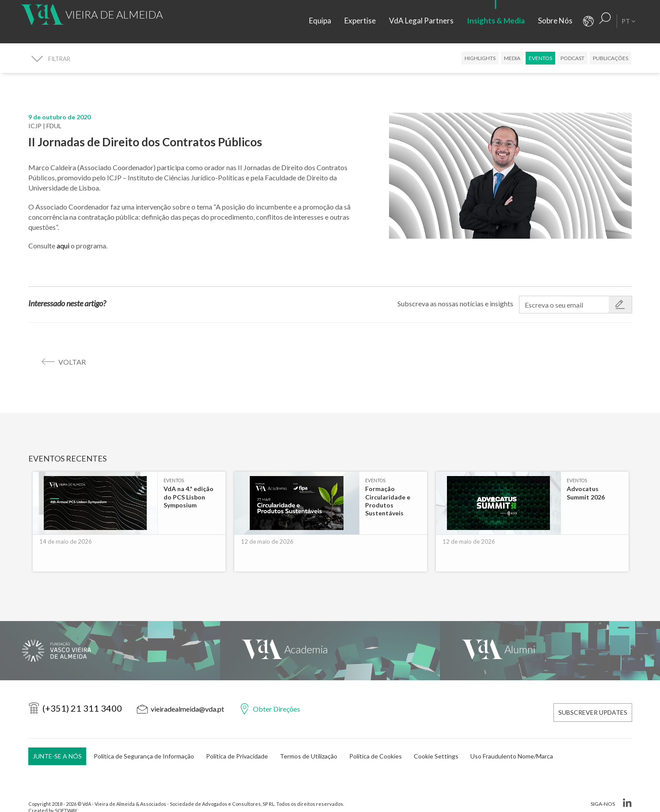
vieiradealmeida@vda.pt (187, 699)
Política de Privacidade (237, 740)
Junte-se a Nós (57, 740)
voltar (72, 362)
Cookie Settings (436, 740)
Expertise (360, 20)
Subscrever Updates (592, 699)
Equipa (320, 20)
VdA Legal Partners (421, 20)
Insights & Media (496, 20)
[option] (129, 514)
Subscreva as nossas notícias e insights (455, 303)
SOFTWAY (66, 795)
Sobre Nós (555, 20)
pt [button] (628, 21)
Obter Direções (276, 699)
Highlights (480, 58)
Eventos (540, 58)
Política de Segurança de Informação (144, 740)
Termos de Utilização (308, 740)
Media (512, 58)
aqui (64, 245)
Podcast (572, 58)
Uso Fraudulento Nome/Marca (511, 740)
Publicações (610, 58)
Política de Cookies (375, 740)
